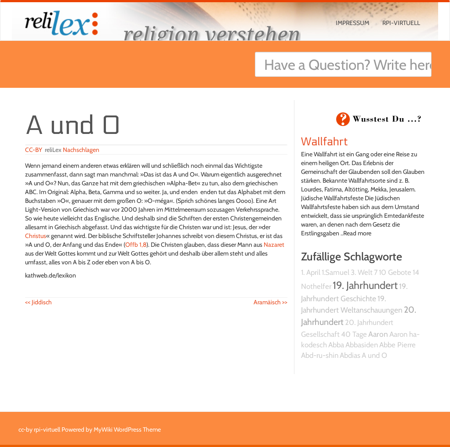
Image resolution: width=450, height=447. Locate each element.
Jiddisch (38, 302)
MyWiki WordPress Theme (127, 429)
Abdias (350, 355)
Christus (35, 236)
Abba (336, 344)
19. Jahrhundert (365, 285)
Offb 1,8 (135, 245)
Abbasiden (361, 344)
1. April (310, 272)
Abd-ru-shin (319, 355)
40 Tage (354, 334)
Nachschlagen (81, 150)
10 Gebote (395, 272)
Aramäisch (270, 302)
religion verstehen (212, 34)
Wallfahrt (324, 141)
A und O (374, 355)
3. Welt (362, 272)
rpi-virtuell (401, 23)
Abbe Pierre (397, 344)
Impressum (352, 23)
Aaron (378, 334)
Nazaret (274, 245)
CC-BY (33, 150)
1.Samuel (335, 272)
